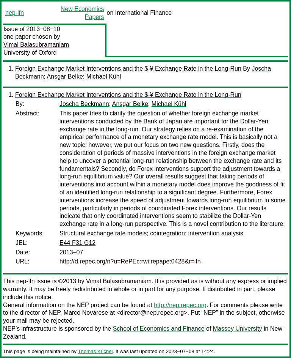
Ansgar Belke (65, 76)
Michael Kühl (103, 76)
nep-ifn (14, 12)
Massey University (237, 328)
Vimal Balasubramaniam (36, 44)
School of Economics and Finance (159, 328)
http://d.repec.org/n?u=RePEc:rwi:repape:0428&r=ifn (130, 261)
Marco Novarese (86, 312)
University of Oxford (29, 52)
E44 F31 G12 (77, 243)
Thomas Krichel (95, 351)
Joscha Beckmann (84, 104)
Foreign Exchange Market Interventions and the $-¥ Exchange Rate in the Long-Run (128, 68)
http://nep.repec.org (180, 305)
